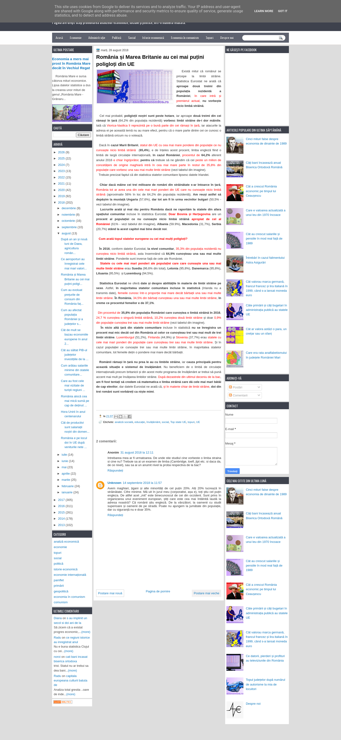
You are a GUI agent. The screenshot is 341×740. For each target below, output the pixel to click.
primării (59, 585)
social (165, 421)
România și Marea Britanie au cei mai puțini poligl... (75, 279)
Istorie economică (153, 37)
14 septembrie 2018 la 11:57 (142, 483)
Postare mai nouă (110, 593)
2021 (62, 183)
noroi (57, 656)
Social (131, 37)
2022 (62, 177)
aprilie (66, 473)
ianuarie (67, 492)
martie (66, 479)
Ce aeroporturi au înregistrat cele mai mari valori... (74, 263)
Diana (58, 618)
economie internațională (70, 575)
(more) (85, 632)
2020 (62, 190)
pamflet (59, 580)
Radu (57, 637)
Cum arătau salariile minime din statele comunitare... (75, 370)
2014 (62, 518)
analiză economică (66, 541)
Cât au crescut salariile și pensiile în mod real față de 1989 (264, 238)
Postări (235, 387)
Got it (282, 11)
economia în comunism (69, 597)
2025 (62, 158)
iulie (65, 454)
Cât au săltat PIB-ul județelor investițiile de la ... (75, 354)
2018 (62, 202)
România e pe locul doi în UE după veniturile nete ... (74, 442)
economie (60, 547)
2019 (62, 196)
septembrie (69, 227)
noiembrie (69, 214)
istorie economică (65, 569)
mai (64, 467)
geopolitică (61, 591)
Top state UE (178, 421)
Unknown (114, 483)
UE (198, 421)
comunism (61, 602)
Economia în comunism (185, 37)
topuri (191, 421)
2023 (62, 171)
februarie (68, 486)
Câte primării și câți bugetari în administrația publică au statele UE (267, 310)
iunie (65, 461)
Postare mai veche (206, 593)
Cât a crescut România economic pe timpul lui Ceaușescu (261, 191)
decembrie (69, 208)
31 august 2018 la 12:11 (136, 452)
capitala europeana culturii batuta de (70, 680)
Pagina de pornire (158, 591)
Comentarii (238, 395)
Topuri (209, 37)
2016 (62, 506)
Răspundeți (115, 470)
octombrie (69, 220)
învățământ (153, 421)
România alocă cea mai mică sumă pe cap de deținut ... (75, 401)
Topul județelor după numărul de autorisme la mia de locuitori (265, 684)
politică (58, 563)
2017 (62, 500)
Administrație (96, 37)
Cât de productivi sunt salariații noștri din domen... (75, 427)
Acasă (59, 37)
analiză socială (124, 421)
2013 (62, 525)
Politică (116, 37)
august (67, 233)
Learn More (263, 11)
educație (140, 421)
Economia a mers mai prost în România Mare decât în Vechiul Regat (71, 63)
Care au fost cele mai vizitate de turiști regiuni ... (73, 385)
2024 (62, 165)
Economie (75, 37)
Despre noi (226, 37)
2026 (62, 152)
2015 (62, 512)
